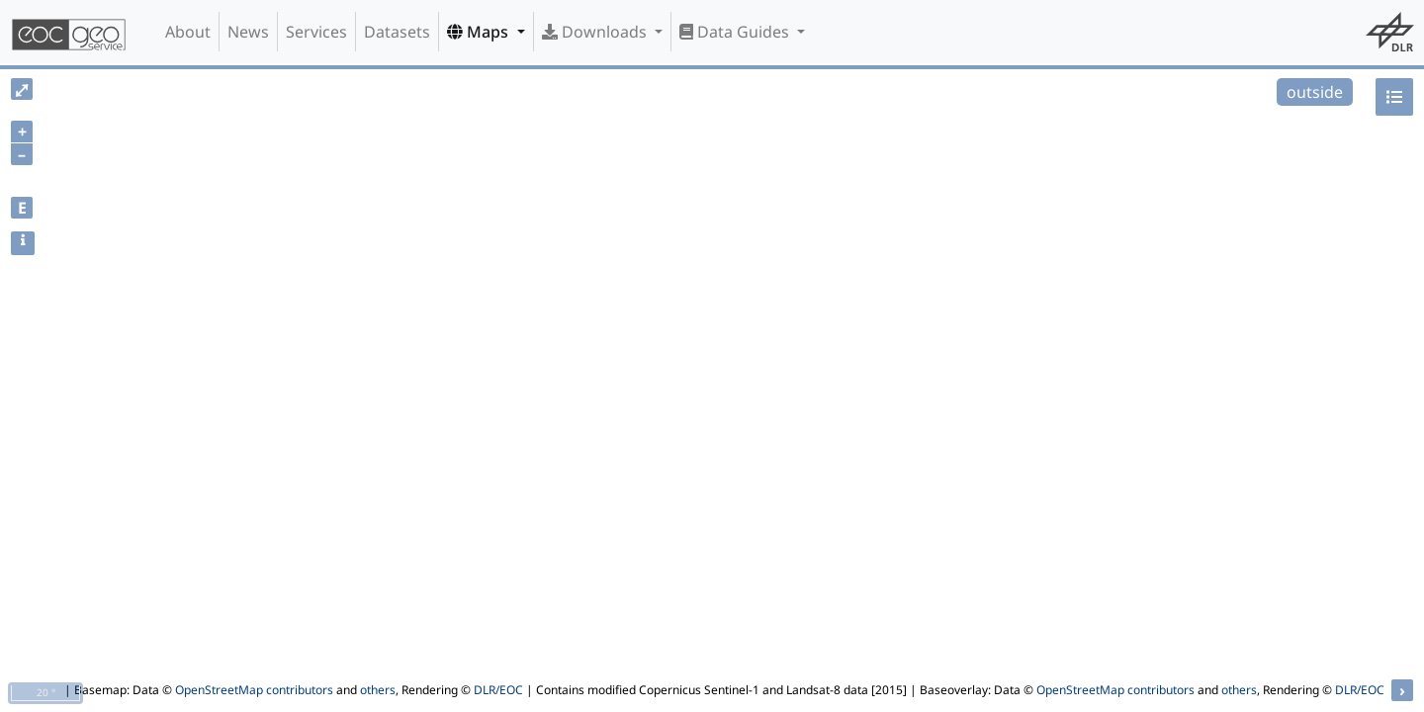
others (378, 689)
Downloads (596, 32)
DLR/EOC (498, 689)
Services (316, 32)
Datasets (397, 32)
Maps (479, 32)
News (248, 32)
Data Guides (736, 32)
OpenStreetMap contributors (254, 689)
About (188, 32)
